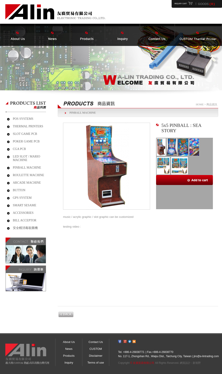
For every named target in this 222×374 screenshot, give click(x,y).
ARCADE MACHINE (27, 182)
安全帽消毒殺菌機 (25, 228)
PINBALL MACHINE (27, 167)
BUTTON (19, 190)
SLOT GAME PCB (25, 134)
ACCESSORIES (23, 213)
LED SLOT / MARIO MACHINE (26, 158)
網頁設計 (185, 362)
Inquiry (68, 362)
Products (68, 355)
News (69, 348)
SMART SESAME (24, 205)
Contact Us (96, 342)
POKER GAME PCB (26, 141)
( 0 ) (212, 4)
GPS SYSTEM (22, 197)
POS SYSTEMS (23, 118)
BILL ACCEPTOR (24, 220)
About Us (69, 342)
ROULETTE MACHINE (28, 175)
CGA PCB (19, 149)
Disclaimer (96, 355)
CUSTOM (95, 348)
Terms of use (95, 362)
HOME (200, 104)
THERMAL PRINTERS (28, 126)
